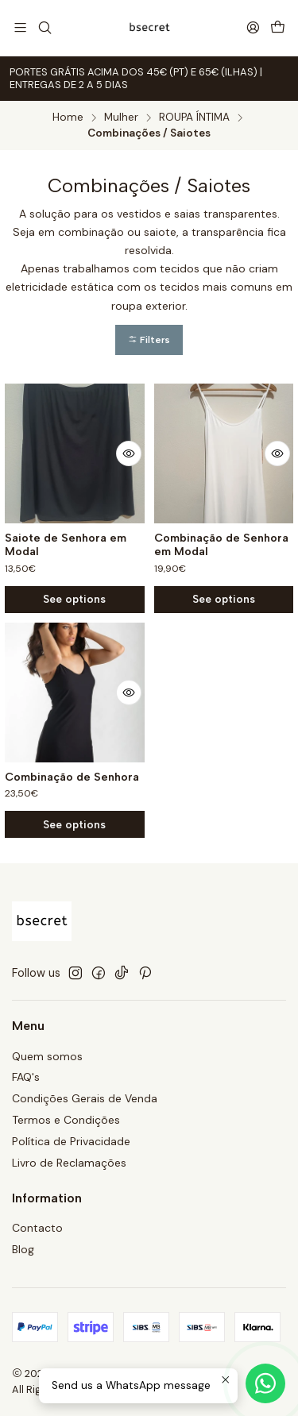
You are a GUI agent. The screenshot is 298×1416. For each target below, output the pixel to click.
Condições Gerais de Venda (84, 1098)
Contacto (37, 1228)
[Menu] (20, 27)
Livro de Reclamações (69, 1163)
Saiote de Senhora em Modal (65, 545)
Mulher (121, 117)
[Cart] (277, 28)
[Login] (253, 27)
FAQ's (26, 1077)
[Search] (44, 27)
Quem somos (47, 1056)
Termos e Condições (66, 1120)
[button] (149, 340)
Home (67, 117)
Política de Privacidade (71, 1141)
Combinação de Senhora (72, 810)
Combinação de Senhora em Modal (221, 545)
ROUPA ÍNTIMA (194, 117)
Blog (23, 1249)
